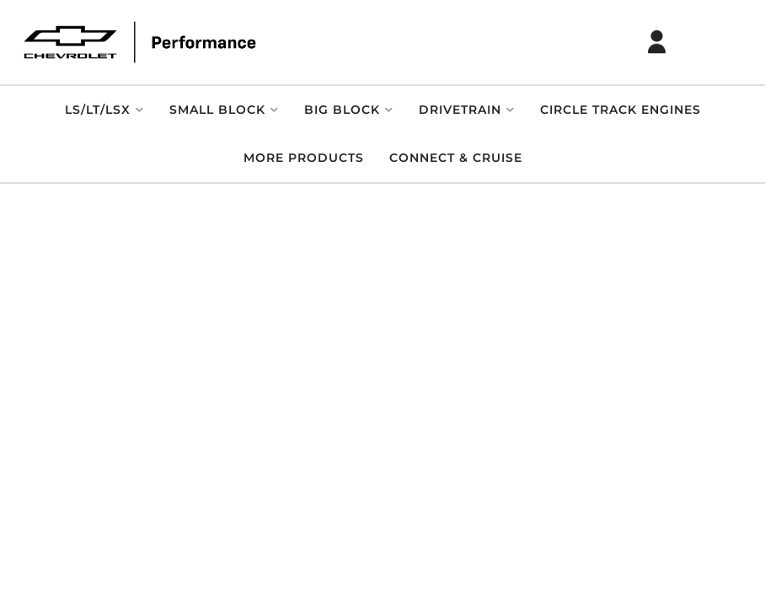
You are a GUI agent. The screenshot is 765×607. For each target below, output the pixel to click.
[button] (104, 110)
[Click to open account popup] (657, 42)
